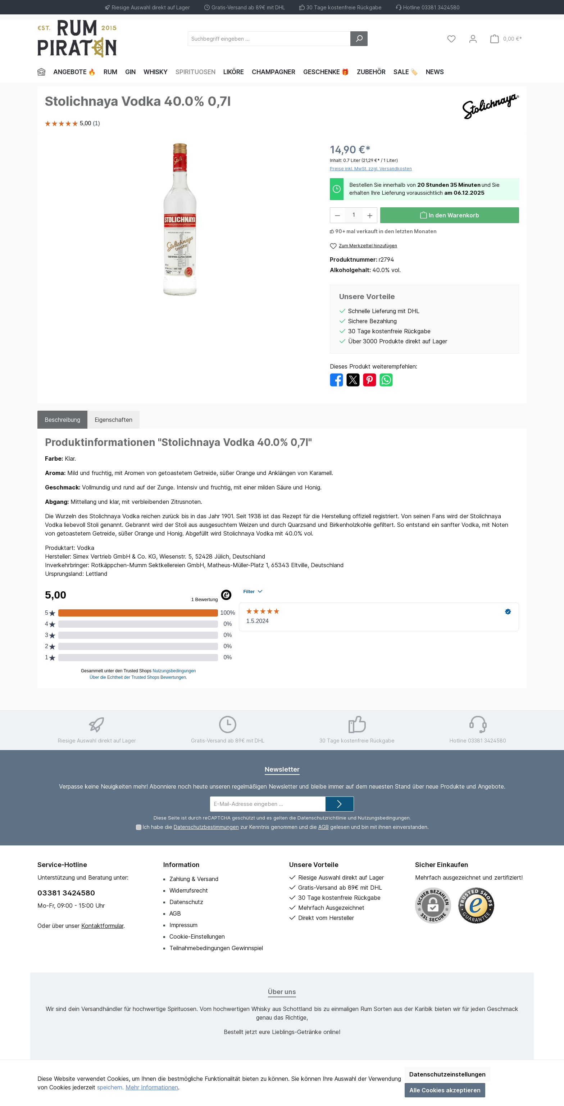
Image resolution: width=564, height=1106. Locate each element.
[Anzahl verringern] (337, 215)
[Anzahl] (354, 215)
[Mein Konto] (473, 38)
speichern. (110, 1087)
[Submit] (339, 804)
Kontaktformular (102, 925)
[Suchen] (359, 38)
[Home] (43, 72)
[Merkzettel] (451, 38)
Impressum (183, 925)
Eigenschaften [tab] (113, 419)
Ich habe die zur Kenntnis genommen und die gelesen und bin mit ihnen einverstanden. (286, 827)
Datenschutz (186, 902)
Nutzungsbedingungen (384, 818)
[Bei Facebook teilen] (336, 379)
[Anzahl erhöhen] (370, 215)
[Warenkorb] (506, 38)
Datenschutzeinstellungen (447, 1074)
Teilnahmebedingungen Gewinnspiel (216, 948)
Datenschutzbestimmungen (206, 827)
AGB (323, 827)
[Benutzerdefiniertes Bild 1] (476, 906)
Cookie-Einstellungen (197, 936)
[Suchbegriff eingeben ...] (269, 38)
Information (181, 864)
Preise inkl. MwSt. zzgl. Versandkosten (371, 168)
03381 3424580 (66, 893)
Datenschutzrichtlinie (321, 818)
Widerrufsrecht (188, 890)
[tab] (62, 420)
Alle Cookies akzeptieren (445, 1090)
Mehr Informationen (152, 1087)
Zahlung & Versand (194, 878)
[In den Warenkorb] (449, 215)
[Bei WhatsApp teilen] (386, 379)
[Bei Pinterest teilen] (369, 379)
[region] (180, 219)
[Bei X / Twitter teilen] (353, 379)
